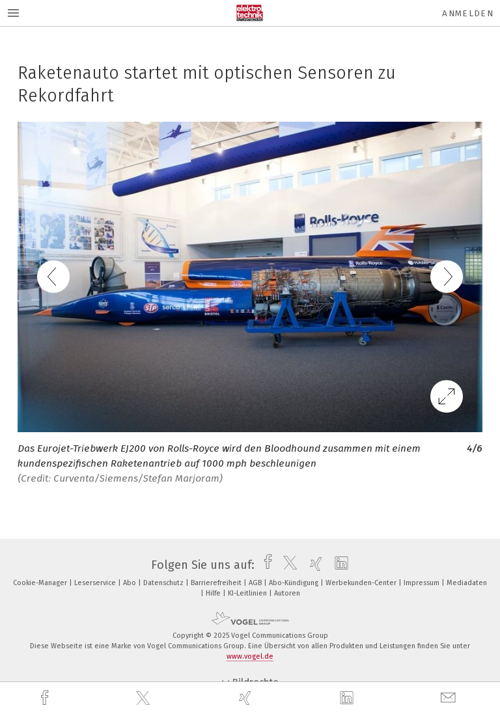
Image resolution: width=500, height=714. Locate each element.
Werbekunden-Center (362, 583)
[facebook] (46, 698)
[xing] (247, 698)
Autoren (287, 593)
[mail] (450, 698)
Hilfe (214, 593)
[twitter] (144, 698)
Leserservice (96, 583)
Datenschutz (164, 583)
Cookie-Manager (41, 583)
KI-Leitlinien (248, 593)
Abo (130, 583)
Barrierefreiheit (217, 583)
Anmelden (467, 13)
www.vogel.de (250, 656)
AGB (256, 583)
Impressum (422, 583)
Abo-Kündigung (294, 583)
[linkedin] (348, 698)
